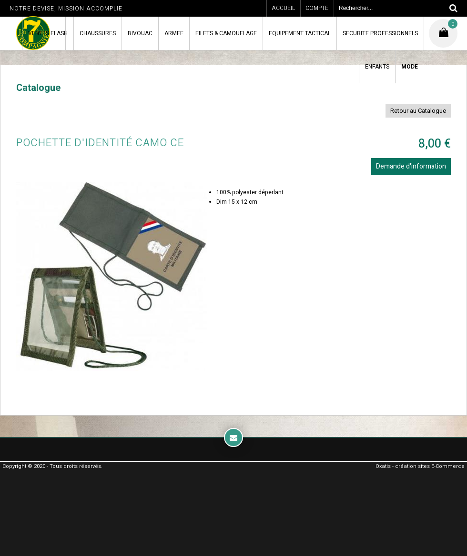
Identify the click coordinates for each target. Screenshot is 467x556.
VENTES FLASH (48, 33)
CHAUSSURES (98, 33)
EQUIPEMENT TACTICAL (300, 33)
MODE (409, 66)
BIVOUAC (140, 33)
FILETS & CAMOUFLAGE (226, 33)
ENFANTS (377, 66)
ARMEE (173, 33)
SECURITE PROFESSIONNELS (380, 33)
